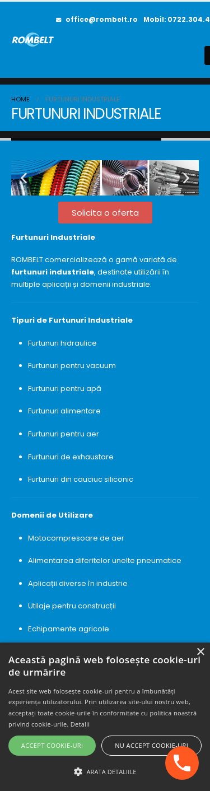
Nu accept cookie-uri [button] (151, 745)
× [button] (200, 652)
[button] (24, 178)
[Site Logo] (33, 40)
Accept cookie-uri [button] (52, 745)
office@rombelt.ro (97, 19)
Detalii (80, 724)
